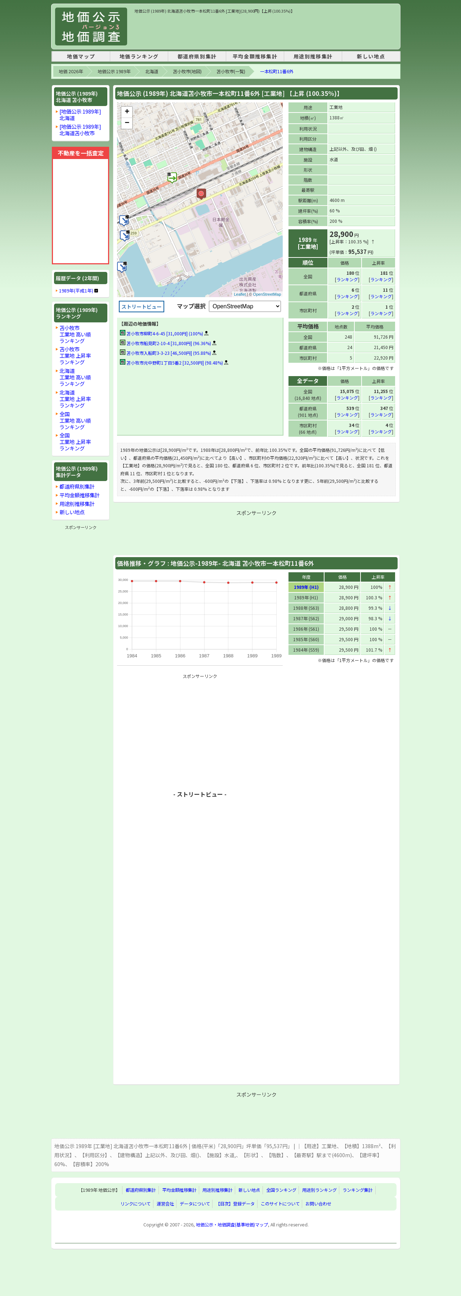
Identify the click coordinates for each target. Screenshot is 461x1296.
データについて (195, 1203)
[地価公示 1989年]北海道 (80, 114)
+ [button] (127, 112)
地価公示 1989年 (114, 71)
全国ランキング (281, 1189)
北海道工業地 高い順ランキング (75, 377)
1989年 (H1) (306, 586)
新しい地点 (371, 56)
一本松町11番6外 (277, 71)
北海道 (151, 71)
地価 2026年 (71, 71)
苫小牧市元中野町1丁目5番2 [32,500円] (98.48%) (171, 363)
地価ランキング (139, 56)
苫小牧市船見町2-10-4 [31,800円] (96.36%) (165, 343)
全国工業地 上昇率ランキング (75, 441)
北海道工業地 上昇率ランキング (75, 398)
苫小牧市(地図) (187, 71)
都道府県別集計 (197, 56)
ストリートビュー (141, 306)
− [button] (127, 123)
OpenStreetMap (267, 294)
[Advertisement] (265, 30)
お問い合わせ (318, 1203)
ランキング (347, 279)
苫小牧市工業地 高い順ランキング (75, 334)
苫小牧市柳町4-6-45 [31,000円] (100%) (161, 333)
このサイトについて (280, 1203)
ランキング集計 (358, 1189)
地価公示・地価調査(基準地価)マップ (232, 1224)
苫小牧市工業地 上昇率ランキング (75, 355)
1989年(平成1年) (76, 290)
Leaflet (240, 294)
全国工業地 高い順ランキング (75, 420)
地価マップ (81, 56)
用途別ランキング (319, 1189)
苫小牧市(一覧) (230, 71)
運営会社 (165, 1203)
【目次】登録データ (235, 1203)
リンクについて (135, 1203)
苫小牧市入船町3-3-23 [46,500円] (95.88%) (165, 353)
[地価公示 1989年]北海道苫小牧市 (80, 130)
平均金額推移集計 (255, 56)
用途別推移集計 (313, 56)
